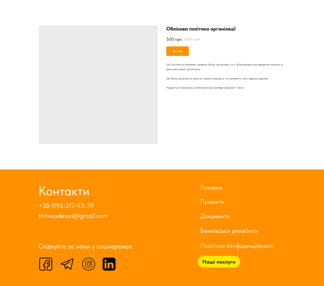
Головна (211, 187)
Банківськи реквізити (229, 230)
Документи (215, 216)
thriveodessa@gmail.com (73, 216)
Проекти (212, 201)
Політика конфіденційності (237, 245)
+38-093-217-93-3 (64, 206)
